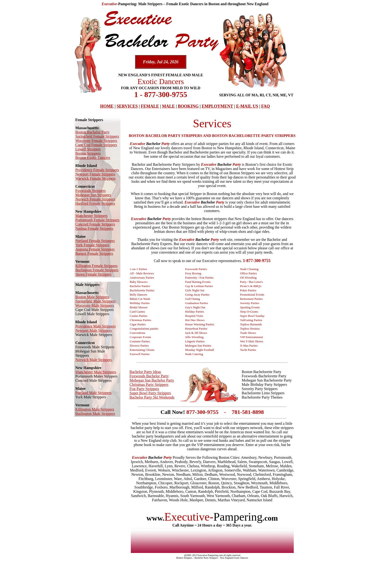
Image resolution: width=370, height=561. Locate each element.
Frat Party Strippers (144, 389)
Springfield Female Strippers (97, 136)
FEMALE (150, 106)
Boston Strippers (88, 153)
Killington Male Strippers (94, 409)
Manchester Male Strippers (95, 372)
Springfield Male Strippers (95, 301)
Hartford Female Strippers (95, 203)
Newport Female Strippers (95, 174)
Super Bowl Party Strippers (150, 393)
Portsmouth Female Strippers (97, 220)
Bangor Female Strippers (94, 253)
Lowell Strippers (88, 149)
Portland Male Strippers (93, 393)
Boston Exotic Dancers (92, 158)
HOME (107, 106)
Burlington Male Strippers (95, 414)
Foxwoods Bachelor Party (149, 376)
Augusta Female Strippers (95, 249)
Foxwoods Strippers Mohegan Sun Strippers (93, 193)
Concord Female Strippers (95, 224)
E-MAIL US (247, 106)
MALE (168, 106)
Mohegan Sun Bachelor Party (152, 380)
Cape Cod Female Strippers (96, 145)
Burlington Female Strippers (96, 270)
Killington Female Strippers (96, 266)
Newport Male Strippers (93, 330)
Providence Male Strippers (95, 326)
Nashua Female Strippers (94, 228)
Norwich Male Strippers (93, 360)
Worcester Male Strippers (94, 305)
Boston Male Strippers (92, 297)
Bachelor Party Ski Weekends (152, 397)
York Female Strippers (92, 245)
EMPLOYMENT (217, 106)
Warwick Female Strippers (95, 178)
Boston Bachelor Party (92, 132)
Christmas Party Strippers (149, 384)
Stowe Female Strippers (93, 274)
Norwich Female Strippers (95, 199)
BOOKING (188, 106)
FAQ (265, 106)
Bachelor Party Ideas (145, 372)
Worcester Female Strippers (96, 141)
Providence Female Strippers (97, 170)
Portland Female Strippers (95, 241)
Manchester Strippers (91, 216)
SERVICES (127, 106)
